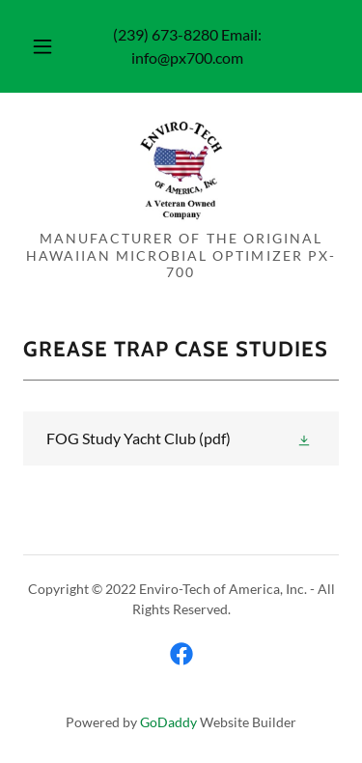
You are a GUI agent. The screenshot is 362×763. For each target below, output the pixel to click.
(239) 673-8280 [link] (165, 34)
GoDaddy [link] (168, 722)
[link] (181, 169)
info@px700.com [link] (187, 57)
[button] (42, 46)
